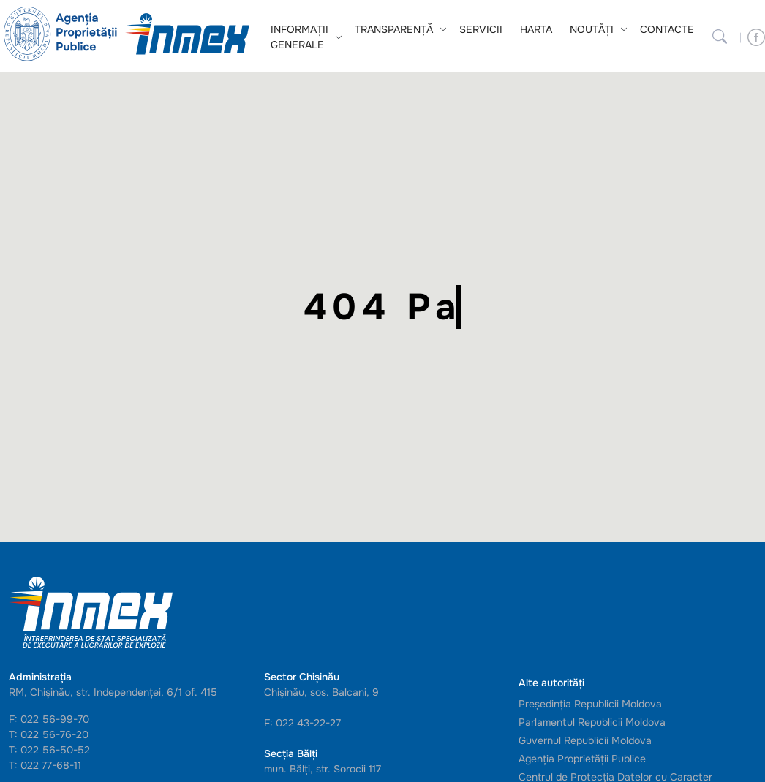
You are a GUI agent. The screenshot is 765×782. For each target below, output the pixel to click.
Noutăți (592, 29)
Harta (536, 29)
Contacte (667, 29)
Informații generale (299, 37)
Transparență (394, 29)
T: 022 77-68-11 (45, 765)
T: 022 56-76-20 (48, 734)
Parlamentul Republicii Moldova (592, 722)
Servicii (480, 29)
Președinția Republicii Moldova (590, 703)
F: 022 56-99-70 (49, 719)
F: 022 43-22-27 (302, 722)
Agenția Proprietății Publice (582, 758)
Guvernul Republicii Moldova (585, 740)
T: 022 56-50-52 (49, 749)
